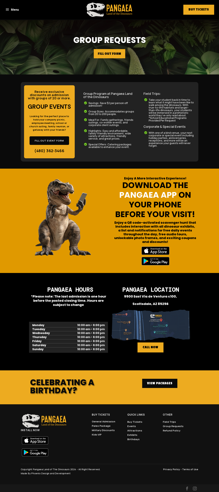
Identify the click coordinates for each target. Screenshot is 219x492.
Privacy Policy (171, 469)
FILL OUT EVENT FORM (49, 140)
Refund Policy (171, 430)
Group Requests (173, 426)
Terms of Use (190, 469)
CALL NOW (150, 347)
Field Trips (169, 422)
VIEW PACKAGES (160, 383)
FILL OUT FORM (109, 54)
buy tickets (198, 9)
